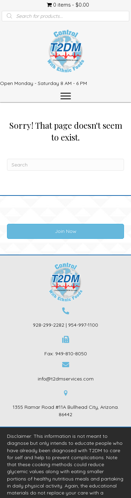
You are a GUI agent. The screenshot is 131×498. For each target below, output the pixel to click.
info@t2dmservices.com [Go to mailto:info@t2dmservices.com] (66, 379)
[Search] (65, 165)
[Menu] (66, 96)
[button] (65, 231)
